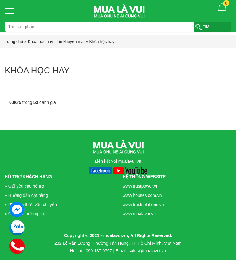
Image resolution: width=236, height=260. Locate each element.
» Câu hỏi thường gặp (26, 213)
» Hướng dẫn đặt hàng (26, 195)
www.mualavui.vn (139, 213)
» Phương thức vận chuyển (31, 204)
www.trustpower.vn (141, 186)
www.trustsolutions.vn (143, 204)
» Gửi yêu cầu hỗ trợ (24, 186)
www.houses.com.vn (142, 195)
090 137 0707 (99, 250)
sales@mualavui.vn (147, 250)
